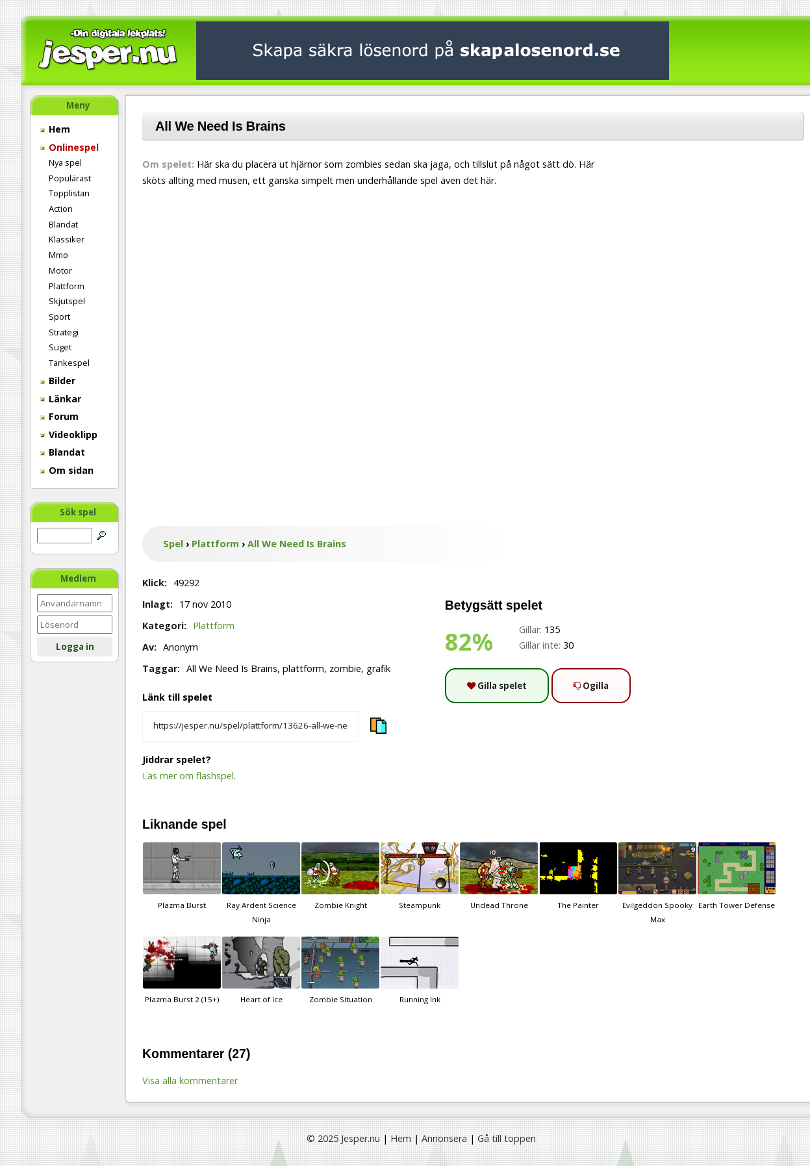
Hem (55, 129)
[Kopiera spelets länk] (250, 726)
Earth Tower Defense (737, 876)
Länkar (60, 399)
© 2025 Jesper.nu (343, 1138)
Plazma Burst (182, 876)
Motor (60, 270)
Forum (59, 416)
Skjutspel (67, 301)
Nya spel (65, 162)
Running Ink (420, 970)
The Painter (578, 876)
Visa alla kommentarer (190, 1080)
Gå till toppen (506, 1138)
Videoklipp (68, 434)
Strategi (64, 332)
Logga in (75, 647)
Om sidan (67, 470)
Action (61, 208)
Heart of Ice (261, 970)
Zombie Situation (340, 970)
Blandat (63, 224)
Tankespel (69, 363)
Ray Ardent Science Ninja (261, 883)
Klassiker (66, 239)
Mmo (58, 255)
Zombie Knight (340, 876)
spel (214, 824)
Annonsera (444, 1138)
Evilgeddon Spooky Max (657, 883)
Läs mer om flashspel (188, 776)
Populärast (70, 178)
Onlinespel (69, 147)
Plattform (66, 286)
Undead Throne (499, 876)
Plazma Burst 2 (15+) (182, 970)
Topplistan (69, 193)
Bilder (57, 380)
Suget (60, 347)
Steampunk (420, 876)
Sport (59, 316)
